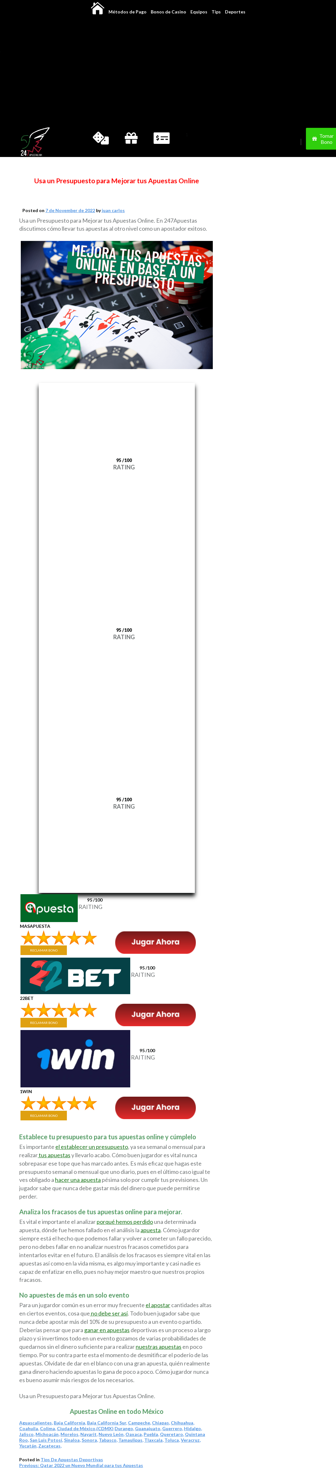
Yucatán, (28, 1445)
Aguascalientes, (36, 1422)
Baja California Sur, (107, 1422)
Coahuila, (29, 1428)
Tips (216, 11)
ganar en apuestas (107, 1329)
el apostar (158, 1304)
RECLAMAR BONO (44, 950)
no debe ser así (109, 1313)
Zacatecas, (49, 1445)
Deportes (235, 11)
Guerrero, (172, 1428)
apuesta (150, 1229)
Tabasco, (108, 1440)
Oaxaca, (134, 1434)
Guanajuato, (148, 1428)
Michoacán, (48, 1434)
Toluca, (172, 1440)
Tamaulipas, (130, 1440)
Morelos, (69, 1434)
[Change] (56, 142)
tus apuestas (54, 1155)
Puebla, (151, 1434)
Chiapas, (161, 1422)
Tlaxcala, (154, 1440)
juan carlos (113, 210)
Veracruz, (191, 1440)
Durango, (124, 1428)
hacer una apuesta (78, 1179)
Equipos (198, 11)
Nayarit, (89, 1434)
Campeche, (139, 1422)
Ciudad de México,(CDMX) (85, 1428)
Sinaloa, (72, 1440)
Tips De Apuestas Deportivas (72, 1459)
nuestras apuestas (158, 1346)
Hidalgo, (193, 1428)
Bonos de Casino (168, 11)
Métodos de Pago (127, 11)
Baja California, (70, 1422)
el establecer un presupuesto (91, 1146)
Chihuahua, (182, 1422)
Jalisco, (27, 1434)
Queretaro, (172, 1434)
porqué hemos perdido (125, 1221)
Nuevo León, (111, 1434)
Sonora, (90, 1440)
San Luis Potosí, (46, 1440)
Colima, (48, 1428)
